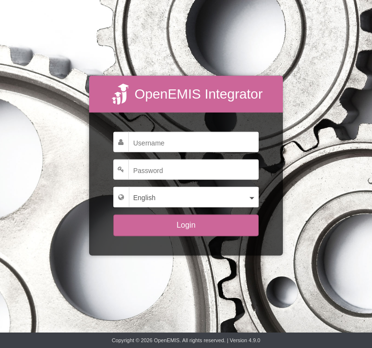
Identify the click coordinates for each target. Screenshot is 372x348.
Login (185, 225)
